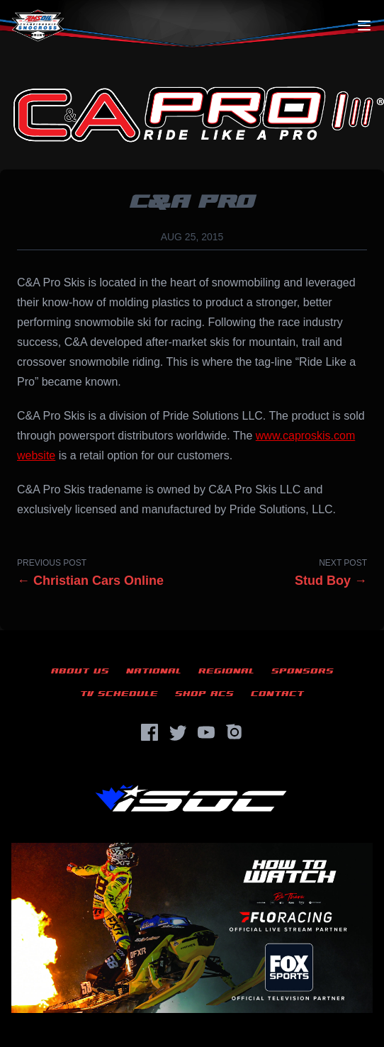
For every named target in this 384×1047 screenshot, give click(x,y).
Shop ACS (204, 694)
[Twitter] (177, 732)
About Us (80, 671)
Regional (226, 671)
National (153, 671)
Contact (277, 694)
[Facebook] (149, 732)
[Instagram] (234, 732)
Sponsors (302, 671)
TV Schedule (119, 694)
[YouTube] (206, 732)
